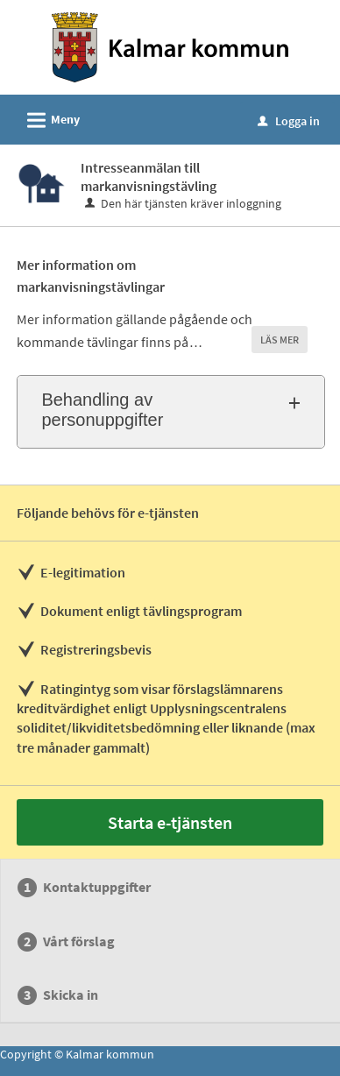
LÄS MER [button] (279, 339)
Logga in (289, 121)
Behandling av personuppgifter (102, 409)
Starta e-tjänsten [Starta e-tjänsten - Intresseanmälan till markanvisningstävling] (170, 822)
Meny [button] (48, 117)
